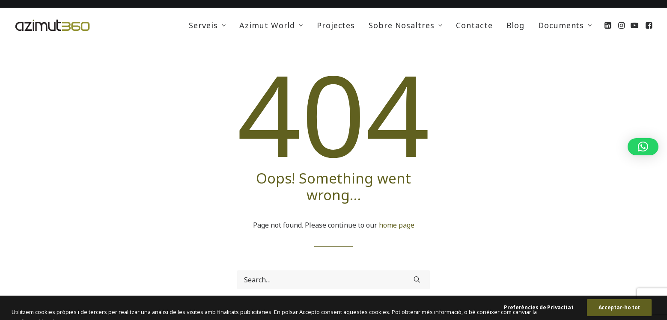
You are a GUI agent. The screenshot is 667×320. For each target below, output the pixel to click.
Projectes (336, 25)
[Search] (333, 279)
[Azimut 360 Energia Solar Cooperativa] (52, 25)
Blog (515, 25)
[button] (608, 25)
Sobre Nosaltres (405, 25)
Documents (565, 25)
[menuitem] (207, 25)
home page (396, 225)
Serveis (207, 25)
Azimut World (271, 25)
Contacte (474, 25)
